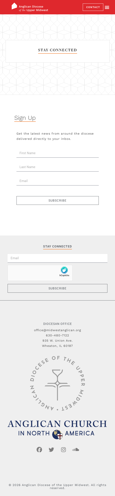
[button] (107, 7)
